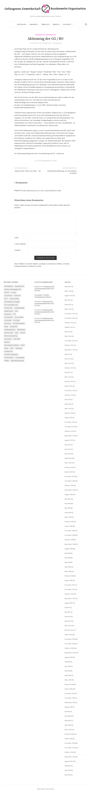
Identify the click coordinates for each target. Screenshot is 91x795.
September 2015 (70, 703)
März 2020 (68, 463)
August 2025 (69, 296)
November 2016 (70, 644)
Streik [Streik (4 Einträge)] (23, 345)
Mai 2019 (67, 508)
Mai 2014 (67, 775)
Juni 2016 (67, 666)
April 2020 (68, 458)
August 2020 (69, 440)
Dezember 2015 (70, 693)
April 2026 (68, 287)
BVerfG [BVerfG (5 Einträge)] (6, 292)
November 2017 (70, 589)
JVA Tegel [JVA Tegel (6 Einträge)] (16, 320)
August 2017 (69, 603)
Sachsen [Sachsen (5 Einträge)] (7, 342)
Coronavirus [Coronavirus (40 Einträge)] (8, 296)
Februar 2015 (69, 734)
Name (16, 237)
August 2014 (69, 761)
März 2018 (68, 571)
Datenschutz (50, 789)
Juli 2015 (67, 712)
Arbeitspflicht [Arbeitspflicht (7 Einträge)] (8, 286)
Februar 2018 (69, 576)
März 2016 (68, 680)
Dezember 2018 (70, 531)
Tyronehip (37, 295)
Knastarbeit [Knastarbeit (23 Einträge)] (13, 327)
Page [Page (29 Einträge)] (16, 333)
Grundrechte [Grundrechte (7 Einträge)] (8, 308)
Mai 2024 (68, 332)
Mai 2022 (68, 372)
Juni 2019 (68, 504)
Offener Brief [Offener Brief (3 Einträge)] (8, 333)
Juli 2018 (67, 553)
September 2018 (70, 544)
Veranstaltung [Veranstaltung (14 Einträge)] (19, 358)
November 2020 (70, 427)
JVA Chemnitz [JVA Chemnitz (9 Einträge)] (19, 317)
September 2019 (70, 490)
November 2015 (70, 698)
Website (17, 250)
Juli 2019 (67, 499)
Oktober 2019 (69, 485)
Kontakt (67, 24)
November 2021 (70, 391)
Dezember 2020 (70, 422)
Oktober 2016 (69, 648)
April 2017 (68, 621)
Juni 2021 (67, 400)
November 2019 (70, 481)
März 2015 (68, 730)
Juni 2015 (67, 716)
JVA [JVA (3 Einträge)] (14, 314)
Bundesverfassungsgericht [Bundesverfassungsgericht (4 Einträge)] (12, 289)
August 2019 (69, 495)
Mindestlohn (46, 161)
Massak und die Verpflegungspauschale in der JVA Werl (44, 288)
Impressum (41, 789)
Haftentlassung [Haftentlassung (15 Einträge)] (19, 308)
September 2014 (70, 757)
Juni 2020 (68, 449)
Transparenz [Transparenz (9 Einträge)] (8, 351)
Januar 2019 (68, 526)
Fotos (39, 161)
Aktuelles (21, 24)
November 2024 (70, 318)
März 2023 (68, 363)
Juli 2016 (67, 662)
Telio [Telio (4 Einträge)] (11, 348)
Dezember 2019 (70, 476)
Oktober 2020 (69, 431)
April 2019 (68, 513)
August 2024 (69, 327)
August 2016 (69, 657)
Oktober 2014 (69, 752)
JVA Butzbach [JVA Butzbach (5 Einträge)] (8, 317)
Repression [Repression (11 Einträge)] (8, 339)
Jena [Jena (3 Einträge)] (16, 311)
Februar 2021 (69, 413)
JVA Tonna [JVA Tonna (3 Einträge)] (7, 324)
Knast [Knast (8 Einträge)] (6, 327)
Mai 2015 (67, 721)
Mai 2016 (67, 671)
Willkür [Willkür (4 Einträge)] (6, 361)
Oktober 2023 (69, 345)
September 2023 (70, 350)
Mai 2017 (67, 617)
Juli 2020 (67, 445)
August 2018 (69, 549)
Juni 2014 (68, 770)
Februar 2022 (69, 381)
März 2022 (68, 377)
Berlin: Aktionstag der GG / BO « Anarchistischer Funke (41, 190)
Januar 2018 (68, 580)
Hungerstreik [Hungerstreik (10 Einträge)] (8, 311)
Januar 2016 (68, 689)
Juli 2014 (67, 766)
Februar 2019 (69, 522)
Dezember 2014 (70, 743)
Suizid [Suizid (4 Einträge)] (6, 348)
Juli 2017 (67, 608)
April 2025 (68, 305)
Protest (54, 161)
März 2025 (68, 309)
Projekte (33, 24)
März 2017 (68, 626)
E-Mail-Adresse (20, 244)
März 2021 (68, 409)
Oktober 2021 (69, 395)
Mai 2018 (67, 562)
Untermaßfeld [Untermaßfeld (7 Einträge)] (8, 358)
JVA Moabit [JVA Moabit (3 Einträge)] (7, 320)
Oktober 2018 (69, 540)
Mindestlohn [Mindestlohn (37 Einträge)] (21, 330)
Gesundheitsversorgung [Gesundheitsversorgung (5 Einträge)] (11, 302)
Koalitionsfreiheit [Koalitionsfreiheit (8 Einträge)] (9, 330)
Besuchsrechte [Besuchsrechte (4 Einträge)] (19, 286)
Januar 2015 (68, 739)
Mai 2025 (68, 300)
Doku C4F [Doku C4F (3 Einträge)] (17, 296)
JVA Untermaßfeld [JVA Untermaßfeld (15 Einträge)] (18, 324)
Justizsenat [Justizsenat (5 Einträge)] (7, 314)
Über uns (45, 24)
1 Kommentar (57, 43)
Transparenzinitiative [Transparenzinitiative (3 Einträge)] (11, 355)
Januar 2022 (69, 386)
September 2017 (70, 599)
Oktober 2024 (69, 323)
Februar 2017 (69, 630)
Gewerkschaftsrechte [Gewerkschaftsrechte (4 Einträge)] (11, 305)
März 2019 (68, 517)
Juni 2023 (68, 359)
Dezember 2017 (70, 585)
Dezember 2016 (70, 639)
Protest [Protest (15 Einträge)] (22, 333)
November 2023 (70, 341)
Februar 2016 (69, 684)
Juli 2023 (67, 354)
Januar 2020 (69, 472)
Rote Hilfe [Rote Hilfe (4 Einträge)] (17, 339)
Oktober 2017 (69, 594)
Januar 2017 (68, 635)
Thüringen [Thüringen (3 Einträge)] (18, 348)
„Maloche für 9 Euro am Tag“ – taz (27, 171)
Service (56, 24)
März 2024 (68, 336)
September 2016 (70, 653)
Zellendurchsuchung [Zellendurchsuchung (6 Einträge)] (17, 361)
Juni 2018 (67, 558)
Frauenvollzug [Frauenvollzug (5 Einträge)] (14, 299)
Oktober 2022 (69, 368)
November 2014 (70, 748)
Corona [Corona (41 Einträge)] (13, 292)
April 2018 (68, 567)
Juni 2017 (67, 612)
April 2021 (68, 404)
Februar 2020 (69, 467)
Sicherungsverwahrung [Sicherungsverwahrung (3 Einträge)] (11, 345)
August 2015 (69, 707)
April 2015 (68, 725)
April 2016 (68, 675)
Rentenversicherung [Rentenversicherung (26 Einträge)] (10, 336)
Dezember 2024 (70, 314)
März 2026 (68, 291)
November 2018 (70, 535)
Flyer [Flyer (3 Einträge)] (6, 299)
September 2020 (70, 436)
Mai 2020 (68, 454)
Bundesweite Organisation (45, 35)
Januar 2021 (68, 418)
